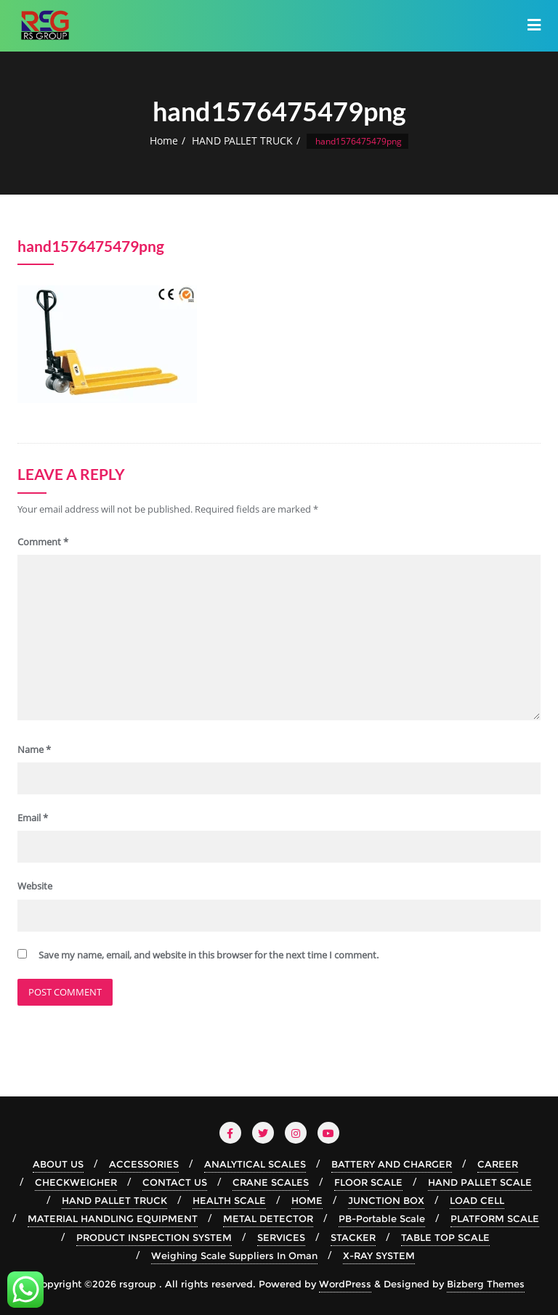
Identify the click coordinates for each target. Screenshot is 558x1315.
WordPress (345, 1284)
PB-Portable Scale (382, 1218)
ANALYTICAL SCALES (255, 1164)
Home (164, 140)
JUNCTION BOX (386, 1200)
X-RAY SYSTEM (379, 1255)
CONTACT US (174, 1182)
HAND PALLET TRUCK (242, 140)
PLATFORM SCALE (494, 1218)
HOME (307, 1200)
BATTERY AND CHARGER (391, 1164)
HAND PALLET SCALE (480, 1182)
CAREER (497, 1164)
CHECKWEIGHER (76, 1182)
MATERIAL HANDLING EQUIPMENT (113, 1218)
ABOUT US (58, 1164)
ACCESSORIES (144, 1164)
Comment (42, 541)
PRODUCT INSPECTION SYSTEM (154, 1237)
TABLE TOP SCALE (445, 1237)
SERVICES (281, 1237)
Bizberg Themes (486, 1284)
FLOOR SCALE (368, 1182)
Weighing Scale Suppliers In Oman (234, 1255)
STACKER (353, 1237)
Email (32, 817)
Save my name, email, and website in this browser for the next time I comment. (209, 954)
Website (34, 885)
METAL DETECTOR (268, 1218)
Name (34, 749)
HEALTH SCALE (229, 1200)
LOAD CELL (477, 1200)
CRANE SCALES (270, 1182)
